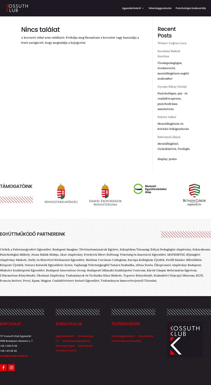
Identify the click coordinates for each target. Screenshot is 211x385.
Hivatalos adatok (66, 350)
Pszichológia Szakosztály (191, 8)
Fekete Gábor (167, 117)
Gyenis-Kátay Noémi (172, 86)
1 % (57, 341)
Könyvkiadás (145, 336)
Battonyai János (169, 137)
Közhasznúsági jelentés (76, 341)
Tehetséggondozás (160, 8)
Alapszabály (85, 346)
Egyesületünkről (131, 8)
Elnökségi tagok (65, 346)
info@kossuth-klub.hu (14, 356)
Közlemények (85, 336)
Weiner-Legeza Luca (172, 43)
